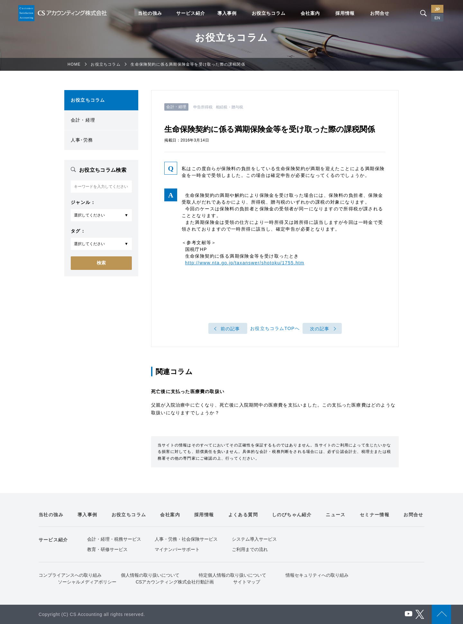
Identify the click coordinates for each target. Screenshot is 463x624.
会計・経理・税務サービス (114, 539)
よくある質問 (243, 514)
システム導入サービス (254, 539)
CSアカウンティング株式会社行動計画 (175, 581)
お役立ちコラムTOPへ (275, 328)
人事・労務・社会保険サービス (186, 539)
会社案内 (310, 13)
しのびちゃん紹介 (292, 514)
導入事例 (227, 13)
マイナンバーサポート (177, 549)
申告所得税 (203, 107)
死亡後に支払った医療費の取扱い (187, 391)
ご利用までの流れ (250, 549)
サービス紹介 (190, 13)
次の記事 (320, 328)
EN (437, 17)
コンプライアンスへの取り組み (70, 575)
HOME (74, 64)
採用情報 (345, 13)
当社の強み (150, 13)
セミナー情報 (374, 514)
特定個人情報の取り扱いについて (232, 575)
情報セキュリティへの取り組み (317, 575)
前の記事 (230, 328)
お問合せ (379, 13)
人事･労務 (82, 139)
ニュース (336, 514)
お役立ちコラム (269, 13)
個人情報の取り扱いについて (150, 575)
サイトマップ (246, 581)
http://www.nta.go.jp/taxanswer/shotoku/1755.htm (244, 262)
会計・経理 (83, 120)
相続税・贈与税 (229, 107)
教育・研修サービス (107, 549)
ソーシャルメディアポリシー (87, 581)
